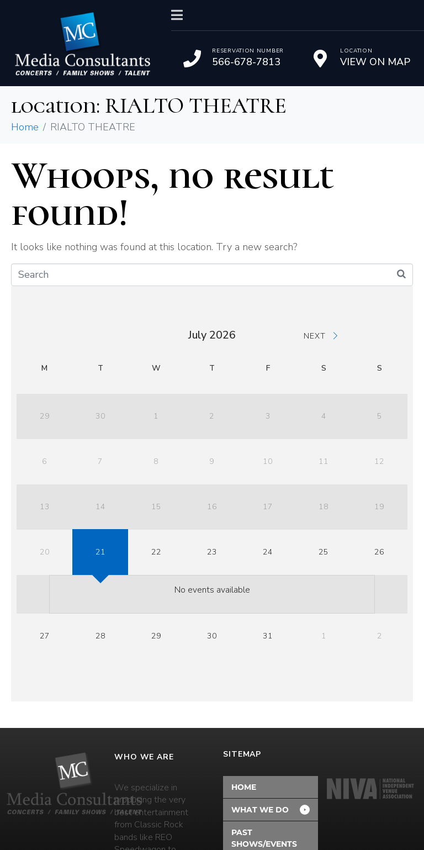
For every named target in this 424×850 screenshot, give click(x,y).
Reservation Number (248, 51)
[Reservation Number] (192, 58)
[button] (270, 810)
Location (356, 51)
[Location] (320, 58)
